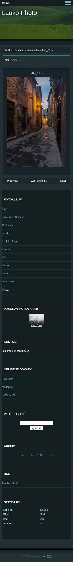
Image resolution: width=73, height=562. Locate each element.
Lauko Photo (19, 12)
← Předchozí (11, 180)
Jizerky (6, 233)
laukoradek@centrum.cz (15, 350)
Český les (7, 225)
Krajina (6, 249)
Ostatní (6, 273)
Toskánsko (33, 50)
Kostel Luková (10, 241)
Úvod (7, 50)
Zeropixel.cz (8, 394)
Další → (64, 180)
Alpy (4, 209)
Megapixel (7, 386)
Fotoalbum (18, 50)
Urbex (5, 289)
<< (21, 455)
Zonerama (7, 378)
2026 (40, 455)
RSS (49, 556)
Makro (5, 257)
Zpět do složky (39, 180)
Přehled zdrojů (10, 483)
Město (5, 265)
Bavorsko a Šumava (13, 217)
